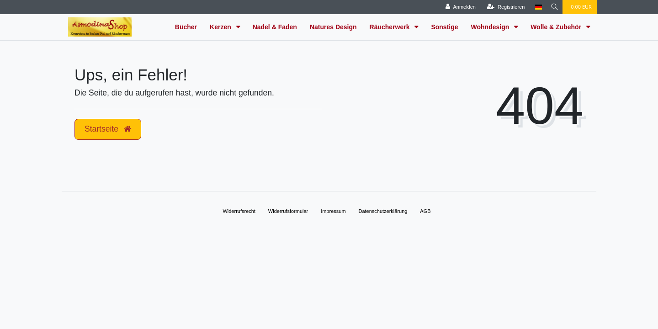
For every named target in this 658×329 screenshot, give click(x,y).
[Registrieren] (503, 7)
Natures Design (333, 27)
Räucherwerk (391, 27)
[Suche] (553, 7)
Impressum (333, 211)
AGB (425, 211)
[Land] (535, 7)
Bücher (186, 27)
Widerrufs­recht (239, 211)
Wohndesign (491, 27)
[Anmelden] (458, 7)
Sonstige (444, 27)
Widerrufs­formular (288, 211)
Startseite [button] (108, 128)
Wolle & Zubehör (557, 27)
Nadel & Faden (275, 27)
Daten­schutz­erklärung (382, 211)
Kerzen (221, 27)
